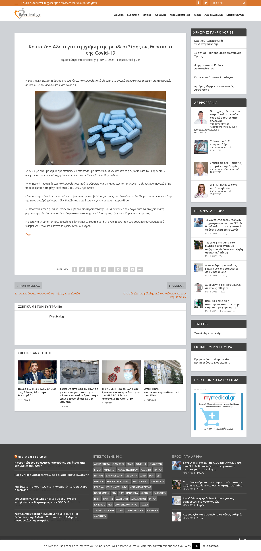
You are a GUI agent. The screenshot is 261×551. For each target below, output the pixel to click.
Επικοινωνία (235, 14)
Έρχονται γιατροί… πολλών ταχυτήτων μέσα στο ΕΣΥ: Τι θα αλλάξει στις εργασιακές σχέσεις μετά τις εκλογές (223, 225)
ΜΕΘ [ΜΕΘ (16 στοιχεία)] (124, 487)
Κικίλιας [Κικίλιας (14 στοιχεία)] (143, 481)
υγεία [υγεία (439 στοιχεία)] (120, 510)
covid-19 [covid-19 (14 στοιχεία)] (141, 464)
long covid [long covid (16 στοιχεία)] (155, 464)
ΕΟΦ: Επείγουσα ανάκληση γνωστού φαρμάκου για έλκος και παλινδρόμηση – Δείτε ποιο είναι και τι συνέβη (79, 395)
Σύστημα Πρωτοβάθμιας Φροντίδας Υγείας (217, 54)
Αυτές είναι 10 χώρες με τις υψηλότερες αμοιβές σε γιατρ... (64, 3)
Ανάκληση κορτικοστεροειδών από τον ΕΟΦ (162, 392)
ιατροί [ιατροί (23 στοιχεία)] (152, 498)
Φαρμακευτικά (180, 14)
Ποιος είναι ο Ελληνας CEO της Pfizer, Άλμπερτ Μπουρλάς (37, 392)
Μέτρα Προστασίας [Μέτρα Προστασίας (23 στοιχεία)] (140, 487)
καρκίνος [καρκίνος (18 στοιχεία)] (99, 504)
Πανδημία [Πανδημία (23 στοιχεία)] (132, 493)
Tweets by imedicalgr (207, 333)
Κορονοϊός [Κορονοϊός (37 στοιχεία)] (157, 481)
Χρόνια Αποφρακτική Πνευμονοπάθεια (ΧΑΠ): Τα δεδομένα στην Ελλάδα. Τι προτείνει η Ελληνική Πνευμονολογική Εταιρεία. (46, 517)
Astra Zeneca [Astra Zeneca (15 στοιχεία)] (102, 464)
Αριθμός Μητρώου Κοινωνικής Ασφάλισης (214, 87)
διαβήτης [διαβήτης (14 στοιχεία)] (108, 498)
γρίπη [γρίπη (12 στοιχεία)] (97, 498)
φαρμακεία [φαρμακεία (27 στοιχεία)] (100, 516)
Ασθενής (160, 14)
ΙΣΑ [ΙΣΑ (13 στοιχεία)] (135, 481)
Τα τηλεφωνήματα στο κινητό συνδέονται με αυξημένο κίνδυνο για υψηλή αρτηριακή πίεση (224, 247)
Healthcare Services (32, 456)
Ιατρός (146, 14)
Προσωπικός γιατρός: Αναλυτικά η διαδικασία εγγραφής (51, 474)
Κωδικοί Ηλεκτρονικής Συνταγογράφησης (208, 42)
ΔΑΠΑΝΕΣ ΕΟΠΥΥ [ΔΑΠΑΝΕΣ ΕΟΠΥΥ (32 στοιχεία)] (115, 475)
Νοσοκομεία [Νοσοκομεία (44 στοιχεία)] (101, 493)
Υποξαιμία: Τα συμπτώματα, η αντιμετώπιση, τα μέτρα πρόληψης (51, 488)
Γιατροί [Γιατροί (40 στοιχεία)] (158, 469)
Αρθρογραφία (213, 14)
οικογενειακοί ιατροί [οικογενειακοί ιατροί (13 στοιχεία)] (126, 504)
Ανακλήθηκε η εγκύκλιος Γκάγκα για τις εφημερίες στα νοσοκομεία (221, 269)
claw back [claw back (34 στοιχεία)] (118, 464)
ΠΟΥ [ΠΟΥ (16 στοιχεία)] (114, 493)
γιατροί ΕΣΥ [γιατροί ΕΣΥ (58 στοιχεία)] (160, 493)
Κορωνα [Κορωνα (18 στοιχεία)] (99, 487)
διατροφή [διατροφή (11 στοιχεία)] (122, 498)
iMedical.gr (89, 59)
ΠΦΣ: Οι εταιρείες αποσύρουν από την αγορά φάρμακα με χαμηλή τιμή (223, 304)
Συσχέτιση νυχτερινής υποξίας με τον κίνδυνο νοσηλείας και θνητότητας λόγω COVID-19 (45, 500)
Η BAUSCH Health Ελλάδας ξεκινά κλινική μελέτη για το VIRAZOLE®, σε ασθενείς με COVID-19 (121, 394)
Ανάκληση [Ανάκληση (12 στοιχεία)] (109, 469)
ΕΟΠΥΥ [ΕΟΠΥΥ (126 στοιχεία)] (143, 475)
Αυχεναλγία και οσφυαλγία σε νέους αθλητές (223, 286)
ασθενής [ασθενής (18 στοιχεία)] (145, 493)
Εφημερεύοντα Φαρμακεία (211, 359)
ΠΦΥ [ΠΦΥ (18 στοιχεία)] (121, 493)
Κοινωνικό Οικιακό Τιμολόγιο (213, 77)
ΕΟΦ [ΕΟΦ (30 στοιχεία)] (151, 475)
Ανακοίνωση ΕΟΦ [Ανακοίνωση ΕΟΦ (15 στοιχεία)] (128, 469)
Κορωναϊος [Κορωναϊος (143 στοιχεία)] (113, 487)
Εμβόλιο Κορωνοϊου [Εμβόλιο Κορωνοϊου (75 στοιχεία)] (118, 481)
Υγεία (197, 14)
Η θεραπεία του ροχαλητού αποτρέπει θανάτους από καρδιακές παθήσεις (50, 464)
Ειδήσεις (133, 14)
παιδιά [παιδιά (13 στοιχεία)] (144, 504)
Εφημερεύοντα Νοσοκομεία (212, 362)
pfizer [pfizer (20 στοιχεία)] (97, 469)
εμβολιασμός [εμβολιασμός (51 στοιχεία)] (138, 498)
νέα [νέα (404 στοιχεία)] (110, 504)
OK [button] (196, 546)
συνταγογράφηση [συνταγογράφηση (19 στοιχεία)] (104, 510)
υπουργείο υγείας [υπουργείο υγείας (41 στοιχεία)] (134, 510)
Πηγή (28, 234)
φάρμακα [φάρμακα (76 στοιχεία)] (152, 510)
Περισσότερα (210, 546)
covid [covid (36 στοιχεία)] (130, 464)
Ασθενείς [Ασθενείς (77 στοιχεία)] (146, 469)
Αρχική (119, 14)
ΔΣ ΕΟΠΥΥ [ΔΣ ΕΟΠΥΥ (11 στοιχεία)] (131, 475)
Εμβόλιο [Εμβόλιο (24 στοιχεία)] (99, 481)
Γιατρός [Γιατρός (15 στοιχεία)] (98, 475)
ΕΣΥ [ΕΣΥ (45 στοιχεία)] (159, 475)
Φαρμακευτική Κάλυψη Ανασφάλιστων (209, 66)
